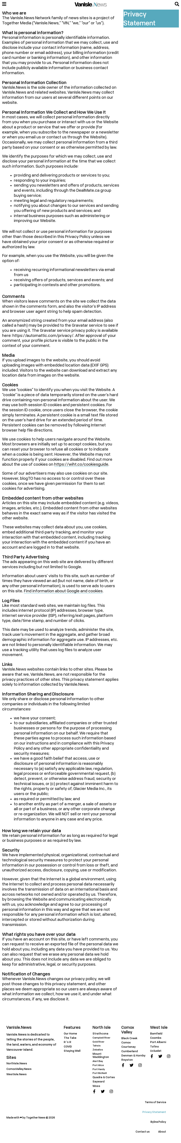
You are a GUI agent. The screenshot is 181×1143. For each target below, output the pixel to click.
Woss (96, 1086)
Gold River (98, 1041)
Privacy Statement (154, 1112)
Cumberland (129, 1051)
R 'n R (67, 1042)
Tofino (154, 1046)
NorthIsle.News (16, 1063)
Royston (127, 1060)
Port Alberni (158, 1042)
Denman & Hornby (133, 1055)
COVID (68, 1046)
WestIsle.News (16, 1074)
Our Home (70, 1033)
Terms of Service (155, 1102)
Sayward (98, 1081)
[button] (177, 4)
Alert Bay (98, 1061)
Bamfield (156, 1033)
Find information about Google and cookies (63, 591)
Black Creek (129, 1038)
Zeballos (98, 1049)
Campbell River (101, 1037)
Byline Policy (158, 1122)
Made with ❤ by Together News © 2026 (30, 1117)
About (162, 1131)
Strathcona (100, 1033)
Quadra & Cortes (104, 1077)
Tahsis (97, 1045)
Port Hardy (99, 1069)
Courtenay (128, 1047)
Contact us (143, 1131)
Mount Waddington (101, 1055)
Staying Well (72, 1051)
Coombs (155, 1038)
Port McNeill (100, 1073)
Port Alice (98, 1065)
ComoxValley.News (19, 1069)
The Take (70, 1038)
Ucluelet (155, 1051)
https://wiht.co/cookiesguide (81, 464)
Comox (126, 1042)
